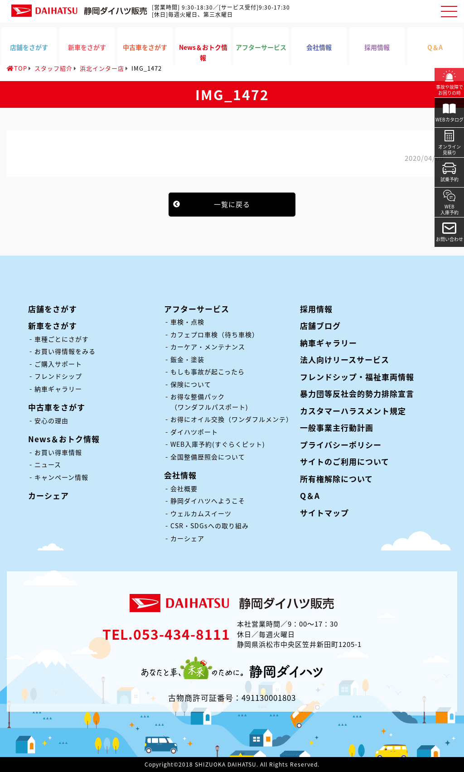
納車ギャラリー (58, 388)
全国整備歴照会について (207, 456)
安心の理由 (51, 420)
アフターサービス (196, 308)
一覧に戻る (232, 204)
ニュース (47, 464)
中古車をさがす (56, 407)
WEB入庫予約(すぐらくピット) (217, 444)
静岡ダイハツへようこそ (207, 500)
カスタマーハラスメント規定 (353, 410)
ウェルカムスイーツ (201, 513)
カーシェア (48, 495)
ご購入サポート (58, 363)
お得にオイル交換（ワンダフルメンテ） (231, 419)
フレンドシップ (58, 376)
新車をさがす (52, 325)
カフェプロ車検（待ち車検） (214, 334)
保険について (190, 384)
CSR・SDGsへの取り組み (209, 525)
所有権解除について (336, 478)
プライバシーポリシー (341, 444)
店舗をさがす (52, 308)
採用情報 (316, 308)
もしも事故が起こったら (207, 371)
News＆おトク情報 (64, 438)
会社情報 (180, 475)
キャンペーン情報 (61, 477)
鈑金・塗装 (187, 359)
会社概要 (184, 488)
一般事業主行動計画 (336, 427)
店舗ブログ (320, 325)
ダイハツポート (194, 431)
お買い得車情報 (58, 452)
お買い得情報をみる (65, 351)
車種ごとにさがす (61, 338)
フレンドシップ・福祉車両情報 (357, 376)
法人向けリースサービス (344, 359)
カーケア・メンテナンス (207, 346)
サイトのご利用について (344, 461)
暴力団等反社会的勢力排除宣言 (357, 393)
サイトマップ (324, 512)
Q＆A (310, 495)
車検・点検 (187, 321)
